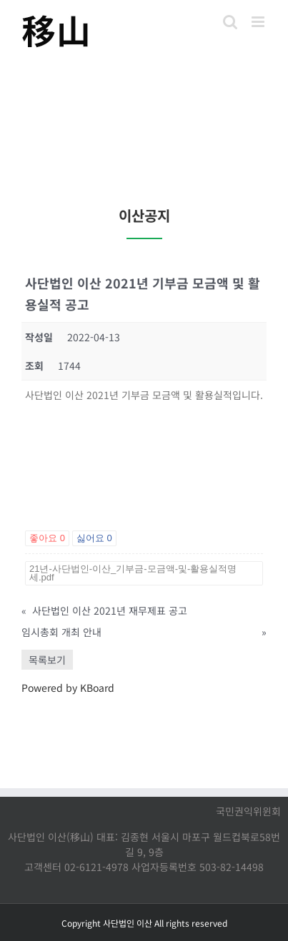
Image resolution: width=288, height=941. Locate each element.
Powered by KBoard (67, 687)
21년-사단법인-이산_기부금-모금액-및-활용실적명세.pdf (133, 573)
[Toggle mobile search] (230, 21)
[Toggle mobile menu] (259, 21)
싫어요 (94, 538)
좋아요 (47, 538)
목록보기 (47, 660)
